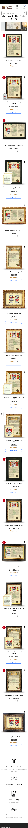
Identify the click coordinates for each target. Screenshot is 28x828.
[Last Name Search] (14, 13)
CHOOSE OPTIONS (13, 69)
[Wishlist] (24, 35)
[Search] (25, 13)
